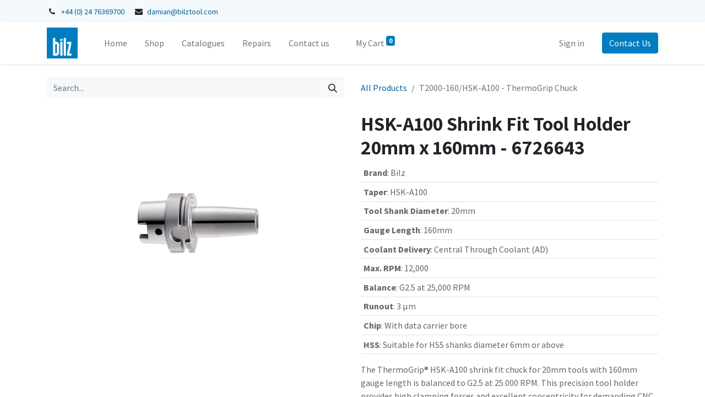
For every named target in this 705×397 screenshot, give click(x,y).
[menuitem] (115, 43)
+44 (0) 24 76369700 (92, 12)
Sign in (571, 43)
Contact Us (630, 43)
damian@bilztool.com (182, 12)
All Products (384, 87)
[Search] (332, 87)
